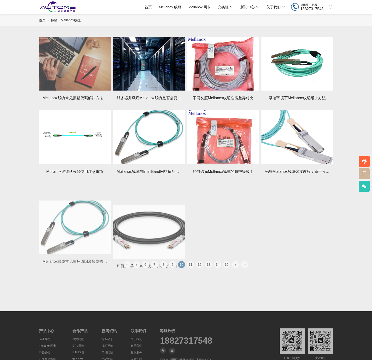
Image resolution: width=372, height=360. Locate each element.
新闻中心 (247, 7)
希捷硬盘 (78, 339)
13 (209, 271)
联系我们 (136, 345)
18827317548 (186, 341)
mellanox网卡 (47, 345)
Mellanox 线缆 (170, 7)
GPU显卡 (78, 345)
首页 (148, 7)
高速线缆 (44, 339)
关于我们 (273, 7)
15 (227, 271)
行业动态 (107, 339)
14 (218, 271)
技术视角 (107, 345)
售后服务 (136, 352)
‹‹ (127, 271)
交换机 (223, 7)
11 (191, 271)
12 (200, 271)
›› (244, 271)
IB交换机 (44, 352)
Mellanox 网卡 (199, 7)
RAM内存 (78, 352)
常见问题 (107, 352)
